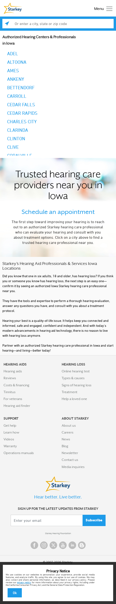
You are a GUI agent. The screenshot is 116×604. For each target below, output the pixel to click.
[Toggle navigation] (102, 8)
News (66, 439)
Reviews (10, 378)
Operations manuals (19, 453)
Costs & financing (16, 385)
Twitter (53, 545)
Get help (10, 425)
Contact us (70, 460)
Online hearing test (76, 371)
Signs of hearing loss (76, 385)
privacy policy (24, 582)
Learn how (11, 432)
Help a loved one (74, 399)
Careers (67, 432)
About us (69, 425)
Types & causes (73, 378)
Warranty (10, 446)
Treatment (69, 392)
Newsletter (70, 453)
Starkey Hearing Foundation (58, 533)
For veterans (13, 399)
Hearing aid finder (17, 406)
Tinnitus (9, 392)
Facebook (34, 545)
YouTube (63, 545)
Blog (65, 446)
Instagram (44, 545)
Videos (9, 439)
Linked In (72, 545)
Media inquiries (73, 467)
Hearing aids (13, 371)
